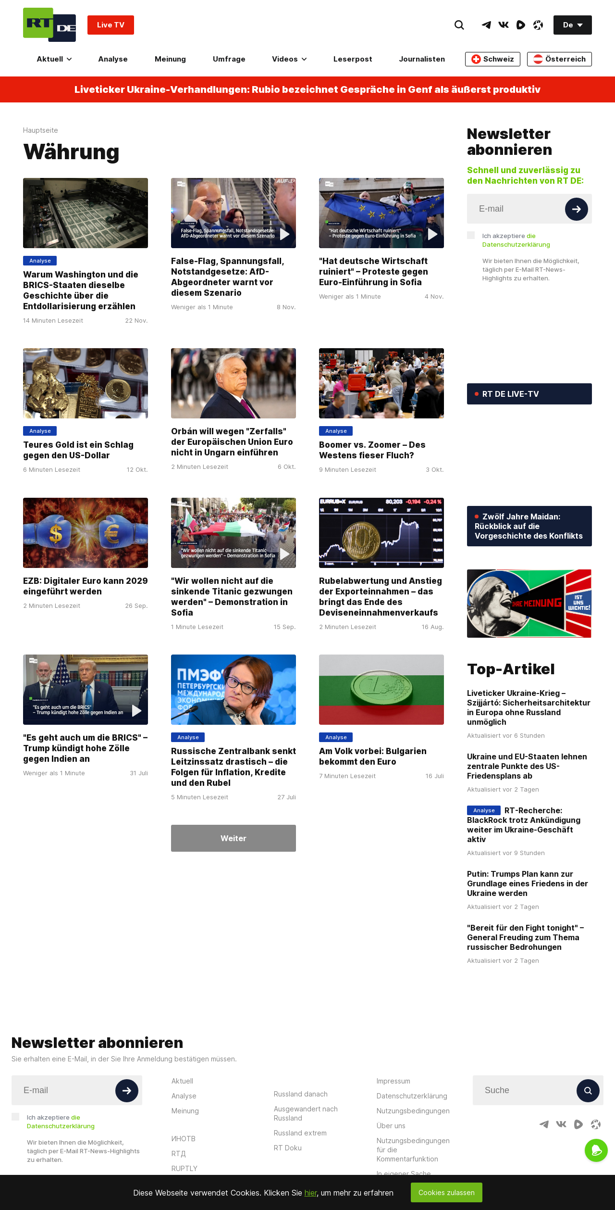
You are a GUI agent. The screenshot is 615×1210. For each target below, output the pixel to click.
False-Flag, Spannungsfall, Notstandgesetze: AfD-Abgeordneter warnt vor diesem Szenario (227, 277)
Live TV (110, 24)
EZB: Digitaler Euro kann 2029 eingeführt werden (85, 586)
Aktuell (54, 58)
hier (311, 1192)
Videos (289, 58)
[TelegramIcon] (486, 25)
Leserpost (352, 58)
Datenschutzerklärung (412, 1096)
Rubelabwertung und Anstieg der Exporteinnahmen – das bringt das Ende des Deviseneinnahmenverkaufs (380, 597)
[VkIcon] (503, 25)
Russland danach (301, 1094)
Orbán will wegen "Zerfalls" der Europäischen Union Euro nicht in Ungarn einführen (232, 442)
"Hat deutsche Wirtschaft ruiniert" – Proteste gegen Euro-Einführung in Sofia (373, 271)
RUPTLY (184, 1168)
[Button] (576, 209)
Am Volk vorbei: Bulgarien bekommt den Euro (373, 756)
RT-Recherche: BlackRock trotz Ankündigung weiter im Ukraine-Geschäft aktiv (523, 825)
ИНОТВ (184, 1138)
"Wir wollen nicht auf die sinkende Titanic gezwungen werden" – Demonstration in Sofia (232, 597)
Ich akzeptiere (516, 240)
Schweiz (492, 59)
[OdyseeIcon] (538, 25)
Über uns (391, 1126)
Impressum (393, 1081)
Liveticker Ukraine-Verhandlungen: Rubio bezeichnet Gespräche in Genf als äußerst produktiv (307, 89)
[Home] (49, 25)
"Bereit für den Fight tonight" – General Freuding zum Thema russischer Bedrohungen (525, 937)
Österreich (559, 59)
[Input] (529, 209)
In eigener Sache (404, 1174)
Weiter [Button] (233, 838)
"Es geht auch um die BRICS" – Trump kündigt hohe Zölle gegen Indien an (85, 748)
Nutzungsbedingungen (413, 1111)
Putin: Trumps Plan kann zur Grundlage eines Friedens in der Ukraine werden (527, 883)
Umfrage (229, 58)
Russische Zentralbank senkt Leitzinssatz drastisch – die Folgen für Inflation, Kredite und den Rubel (233, 767)
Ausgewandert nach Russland (306, 1113)
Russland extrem (300, 1133)
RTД (179, 1153)
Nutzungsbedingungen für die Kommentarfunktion (413, 1149)
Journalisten (422, 58)
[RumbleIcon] (521, 25)
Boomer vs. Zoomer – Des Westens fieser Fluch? (372, 451)
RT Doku (288, 1148)
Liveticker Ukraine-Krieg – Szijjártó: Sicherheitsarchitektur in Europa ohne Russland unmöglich (528, 707)
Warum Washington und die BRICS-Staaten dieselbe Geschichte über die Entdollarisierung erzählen (80, 290)
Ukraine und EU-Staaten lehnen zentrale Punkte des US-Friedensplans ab (527, 766)
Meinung (170, 58)
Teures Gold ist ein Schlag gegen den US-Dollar (78, 451)
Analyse (113, 58)
